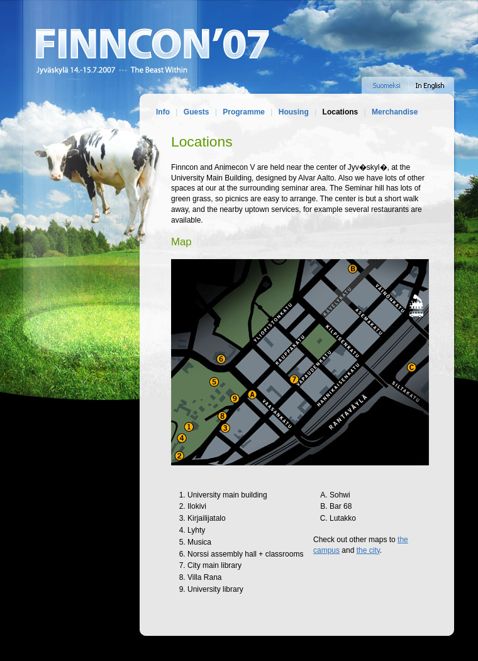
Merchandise (395, 112)
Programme (244, 112)
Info (163, 112)
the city (368, 550)
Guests (196, 112)
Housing (294, 112)
